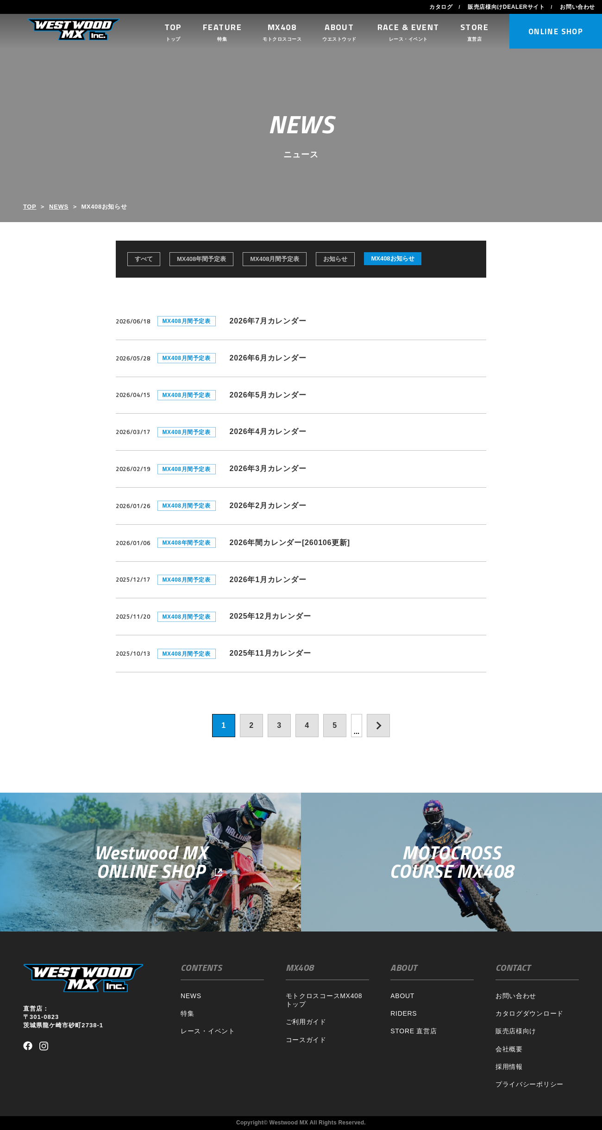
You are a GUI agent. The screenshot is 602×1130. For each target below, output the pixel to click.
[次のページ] (378, 725)
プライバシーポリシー (529, 1084)
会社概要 (509, 1049)
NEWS (59, 206)
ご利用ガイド (306, 1021)
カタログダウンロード (529, 1013)
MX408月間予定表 (274, 258)
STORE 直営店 (413, 1031)
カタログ (440, 7)
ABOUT (402, 996)
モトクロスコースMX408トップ (324, 1000)
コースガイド (306, 1039)
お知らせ (335, 258)
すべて (144, 258)
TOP (29, 206)
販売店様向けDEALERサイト (506, 7)
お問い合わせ (577, 7)
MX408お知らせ (392, 258)
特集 (187, 1013)
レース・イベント (208, 1031)
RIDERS (403, 1013)
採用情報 (509, 1066)
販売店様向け (515, 1031)
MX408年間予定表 (201, 258)
